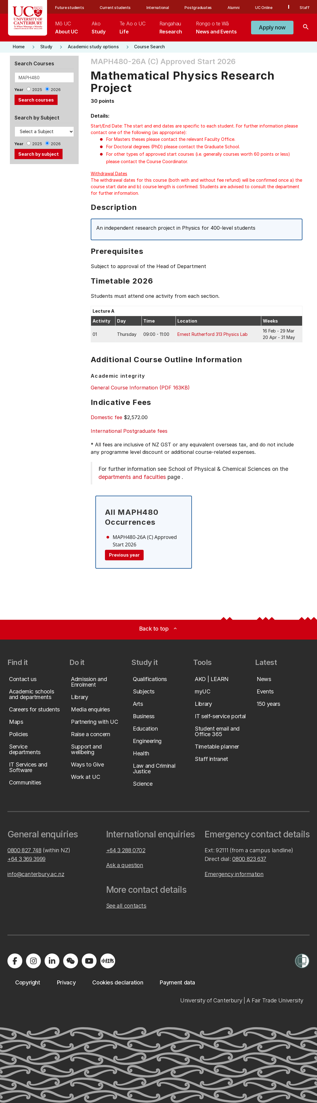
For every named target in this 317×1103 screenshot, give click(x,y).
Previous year (124, 555)
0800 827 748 (24, 850)
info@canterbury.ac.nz (35, 874)
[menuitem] (66, 27)
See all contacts (126, 905)
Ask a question (124, 865)
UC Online (263, 7)
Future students (69, 7)
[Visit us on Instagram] (33, 960)
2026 (56, 89)
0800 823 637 (249, 859)
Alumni (234, 7)
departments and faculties (132, 477)
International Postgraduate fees (129, 431)
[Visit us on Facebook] (14, 960)
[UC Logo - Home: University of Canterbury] (27, 18)
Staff (305, 7)
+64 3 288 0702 (125, 850)
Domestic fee (106, 417)
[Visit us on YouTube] (89, 960)
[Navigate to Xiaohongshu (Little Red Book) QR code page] (107, 960)
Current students (115, 7)
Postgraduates (198, 7)
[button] (272, 27)
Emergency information (234, 874)
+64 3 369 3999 (26, 859)
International (157, 7)
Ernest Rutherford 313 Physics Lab (212, 334)
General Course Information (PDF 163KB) (140, 387)
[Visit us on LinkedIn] (52, 960)
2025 (37, 89)
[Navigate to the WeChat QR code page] (70, 960)
